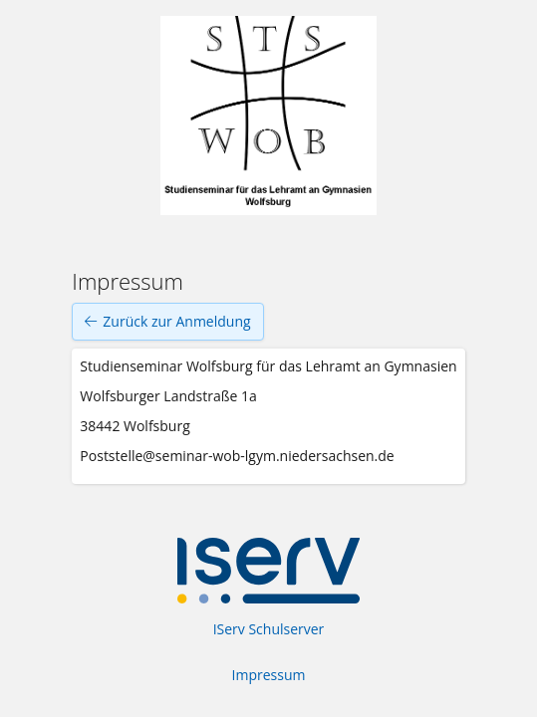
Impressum (269, 674)
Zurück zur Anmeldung (167, 322)
